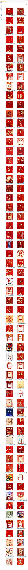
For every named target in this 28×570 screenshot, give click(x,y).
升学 (1, 19)
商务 (1, 13)
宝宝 (1, 6)
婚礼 (1, 5)
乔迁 (1, 10)
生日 (1, 9)
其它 (1, 18)
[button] (0, 569)
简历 (1, 15)
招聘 (1, 14)
